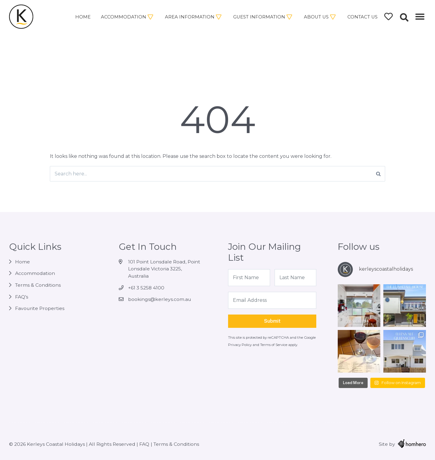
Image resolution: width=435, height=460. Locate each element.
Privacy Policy (240, 345)
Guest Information (259, 17)
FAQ (144, 444)
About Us (316, 17)
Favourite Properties (39, 308)
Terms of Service (274, 345)
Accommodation (123, 17)
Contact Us (362, 17)
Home (83, 17)
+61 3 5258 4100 (146, 288)
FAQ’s (21, 297)
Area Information (189, 17)
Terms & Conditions (38, 285)
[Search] (378, 173)
